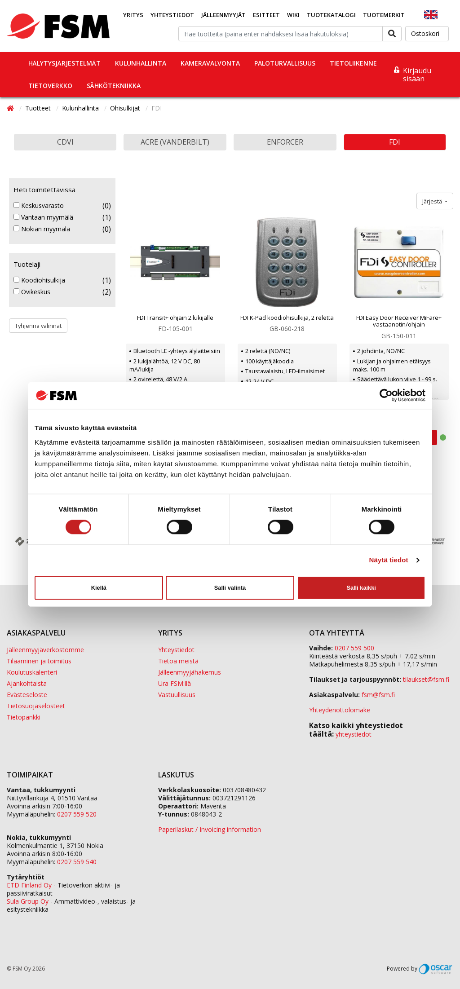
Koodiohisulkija (39, 280)
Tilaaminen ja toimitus (39, 661)
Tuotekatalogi (331, 15)
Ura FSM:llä (174, 683)
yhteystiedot (354, 734)
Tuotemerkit (384, 15)
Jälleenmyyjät (223, 15)
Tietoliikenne (353, 63)
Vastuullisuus (176, 694)
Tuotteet (39, 108)
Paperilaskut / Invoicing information (209, 829)
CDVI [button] (65, 142)
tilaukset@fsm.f (426, 679)
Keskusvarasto (38, 206)
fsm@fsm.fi (378, 694)
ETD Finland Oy (29, 885)
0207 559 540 (77, 861)
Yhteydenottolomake (339, 710)
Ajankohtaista (27, 683)
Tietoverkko (50, 85)
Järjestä (432, 201)
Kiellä (98, 587)
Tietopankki (23, 717)
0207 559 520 (77, 814)
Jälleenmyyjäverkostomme (45, 649)
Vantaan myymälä (43, 217)
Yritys (133, 15)
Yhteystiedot (172, 15)
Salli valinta (230, 587)
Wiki (293, 15)
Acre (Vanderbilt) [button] (175, 142)
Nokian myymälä (41, 229)
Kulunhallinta (140, 63)
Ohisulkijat (126, 108)
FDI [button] (394, 142)
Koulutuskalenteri (32, 672)
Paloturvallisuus (284, 63)
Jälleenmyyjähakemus (189, 672)
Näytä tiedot (388, 560)
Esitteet (266, 15)
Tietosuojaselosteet (36, 706)
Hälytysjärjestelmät (64, 63)
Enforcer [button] (285, 142)
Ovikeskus (31, 292)
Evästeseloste (27, 694)
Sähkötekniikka (114, 85)
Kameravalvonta (210, 63)
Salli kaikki (361, 587)
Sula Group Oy (28, 901)
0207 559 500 (354, 648)
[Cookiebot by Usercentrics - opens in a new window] (386, 395)
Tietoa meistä (178, 661)
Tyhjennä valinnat (38, 326)
